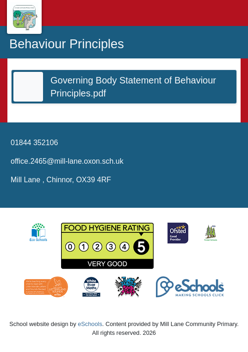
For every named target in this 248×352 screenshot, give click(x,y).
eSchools (90, 323)
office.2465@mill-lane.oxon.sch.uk (67, 161)
